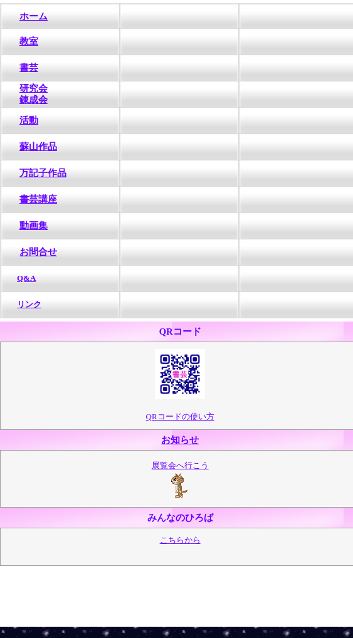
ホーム (33, 16)
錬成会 (33, 100)
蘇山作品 (38, 147)
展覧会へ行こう (180, 465)
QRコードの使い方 (180, 416)
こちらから (180, 540)
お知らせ (180, 440)
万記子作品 (42, 173)
